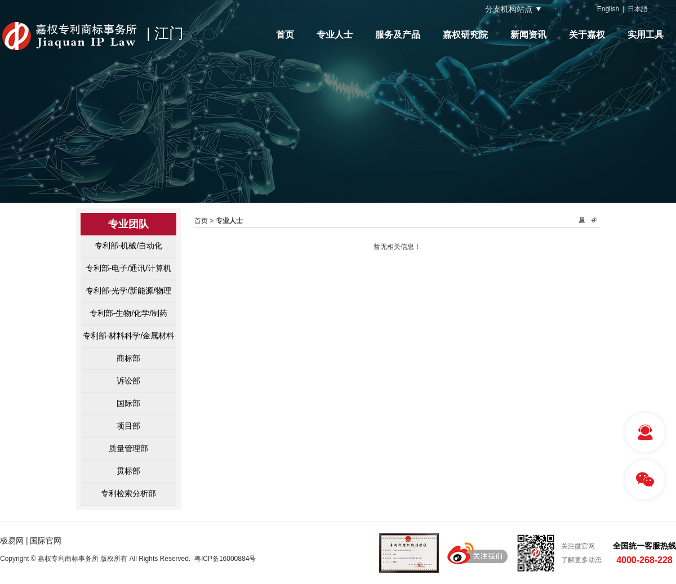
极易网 (12, 540)
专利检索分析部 (128, 493)
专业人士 (335, 34)
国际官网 (45, 540)
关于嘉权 (587, 34)
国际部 (128, 403)
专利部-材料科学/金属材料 (129, 335)
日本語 (638, 9)
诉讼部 (128, 380)
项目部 (128, 425)
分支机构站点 (508, 9)
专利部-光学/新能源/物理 (128, 290)
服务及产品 (397, 34)
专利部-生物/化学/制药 (128, 313)
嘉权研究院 (465, 34)
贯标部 (128, 470)
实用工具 (646, 34)
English (608, 9)
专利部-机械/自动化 (129, 245)
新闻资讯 (528, 34)
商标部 (128, 358)
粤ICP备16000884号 (225, 559)
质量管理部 (128, 448)
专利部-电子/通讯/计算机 (128, 268)
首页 (285, 34)
